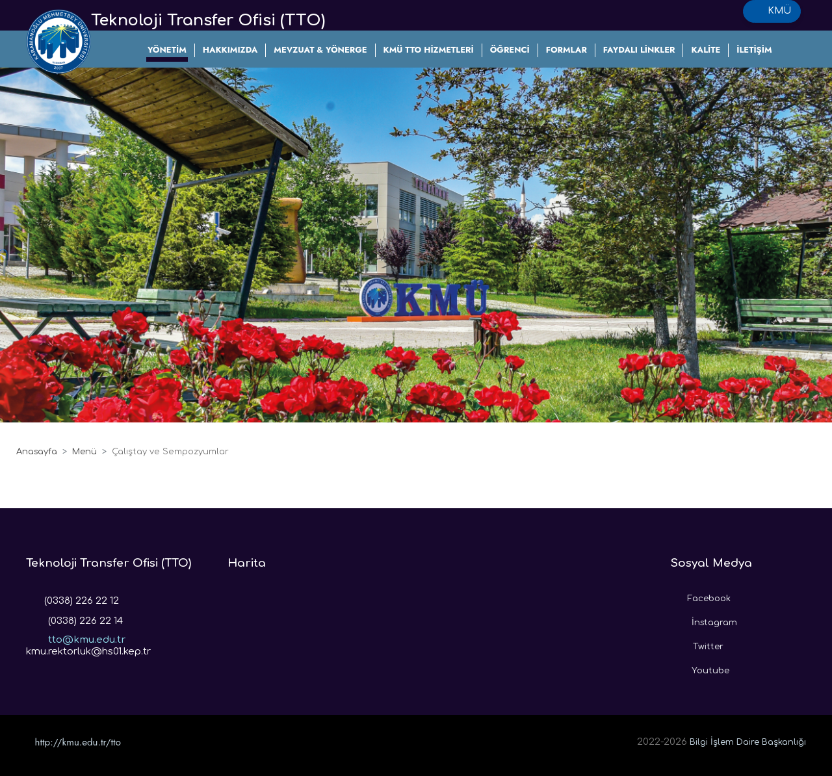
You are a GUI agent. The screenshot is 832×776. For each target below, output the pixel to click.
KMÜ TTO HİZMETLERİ (429, 50)
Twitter (697, 643)
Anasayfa (36, 451)
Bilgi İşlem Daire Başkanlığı (748, 742)
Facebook (701, 595)
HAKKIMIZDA (230, 50)
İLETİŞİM (754, 50)
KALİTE (705, 50)
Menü (84, 451)
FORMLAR (566, 50)
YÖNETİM (167, 50)
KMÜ (772, 11)
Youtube (700, 667)
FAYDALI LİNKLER (639, 50)
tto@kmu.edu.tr (75, 635)
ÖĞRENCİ (510, 50)
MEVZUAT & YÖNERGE (320, 50)
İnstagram (704, 619)
